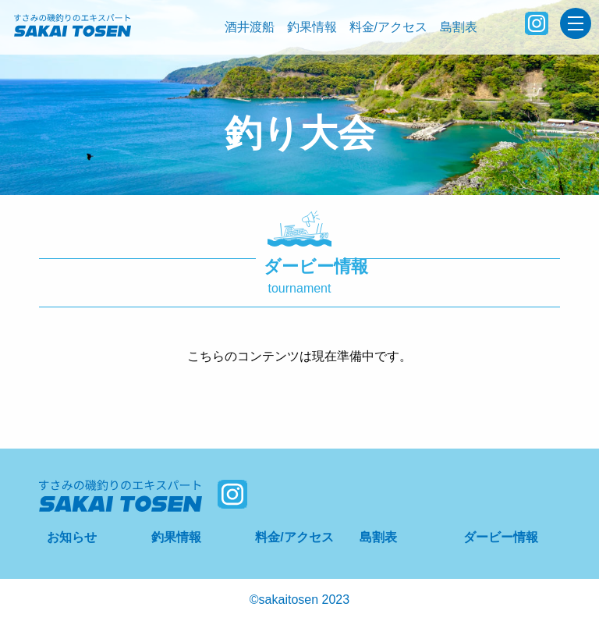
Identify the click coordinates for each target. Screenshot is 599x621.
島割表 (458, 27)
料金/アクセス (388, 27)
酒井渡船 (250, 27)
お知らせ (72, 537)
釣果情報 (312, 27)
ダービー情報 (500, 537)
